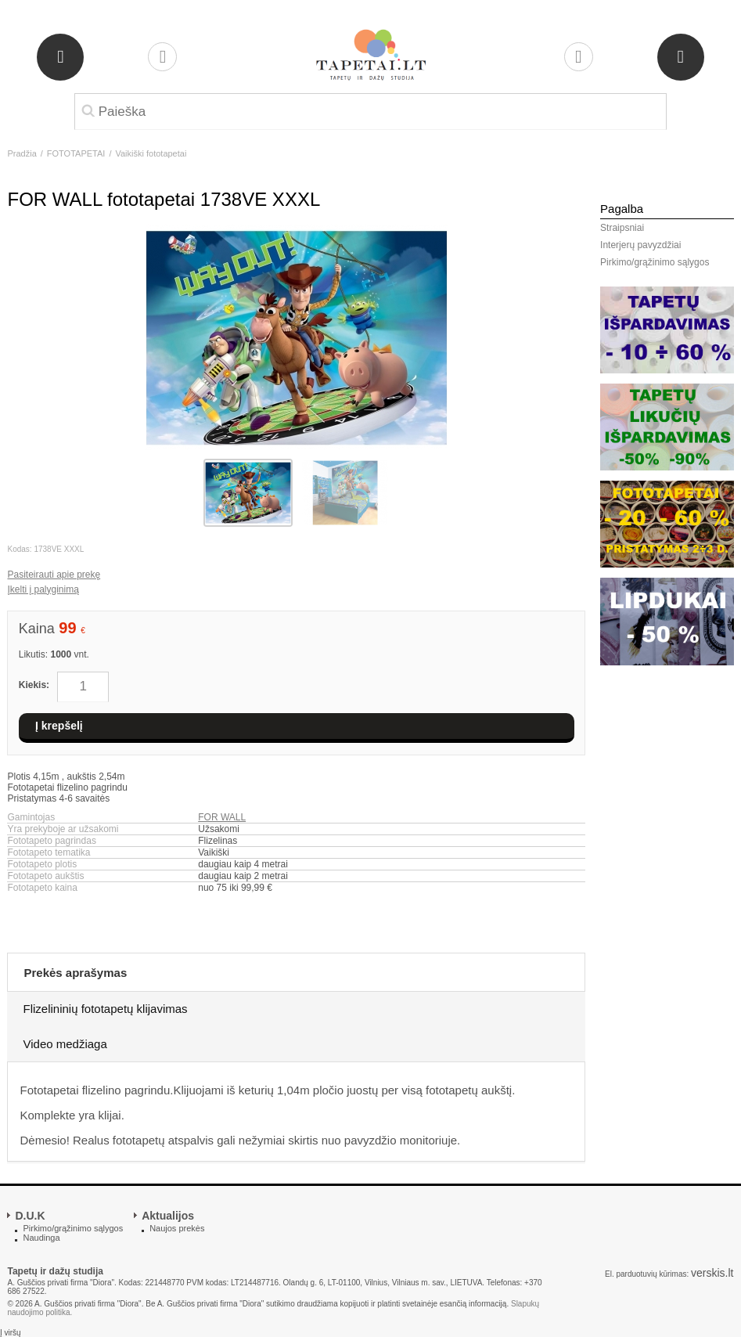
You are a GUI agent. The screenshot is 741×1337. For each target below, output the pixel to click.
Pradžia (21, 153)
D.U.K (30, 1215)
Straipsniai (622, 227)
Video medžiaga (64, 1043)
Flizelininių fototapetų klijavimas (105, 1008)
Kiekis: (34, 684)
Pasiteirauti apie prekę (53, 574)
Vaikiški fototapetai (150, 153)
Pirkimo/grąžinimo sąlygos (654, 262)
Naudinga (41, 1237)
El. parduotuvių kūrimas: (647, 1274)
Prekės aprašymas (75, 972)
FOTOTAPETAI (76, 153)
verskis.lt (712, 1273)
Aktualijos (168, 1215)
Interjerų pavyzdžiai (640, 245)
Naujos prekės (176, 1228)
